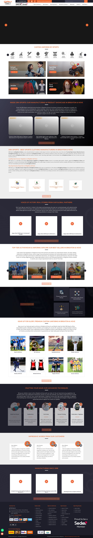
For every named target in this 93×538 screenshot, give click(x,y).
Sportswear (46, 4)
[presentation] (6, 55)
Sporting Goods (54, 4)
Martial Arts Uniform (64, 4)
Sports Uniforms (38, 4)
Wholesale (72, 4)
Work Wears (85, 4)
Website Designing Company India (72, 536)
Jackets (78, 4)
